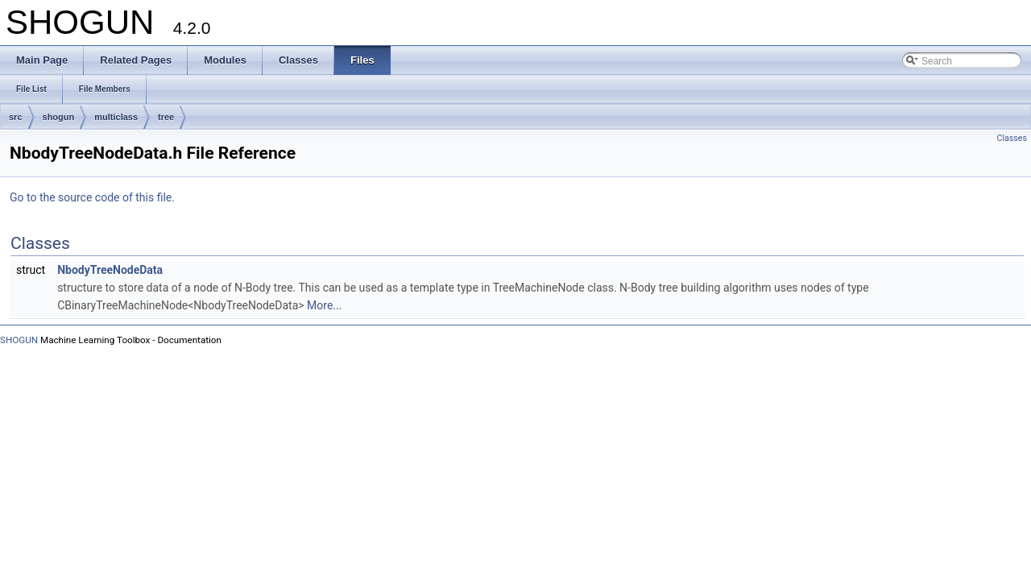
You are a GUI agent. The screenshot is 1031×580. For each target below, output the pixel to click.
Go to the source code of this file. (92, 197)
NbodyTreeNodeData (110, 269)
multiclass (116, 117)
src (16, 117)
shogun (59, 117)
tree (166, 117)
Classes (1012, 138)
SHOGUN (19, 340)
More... (324, 305)
